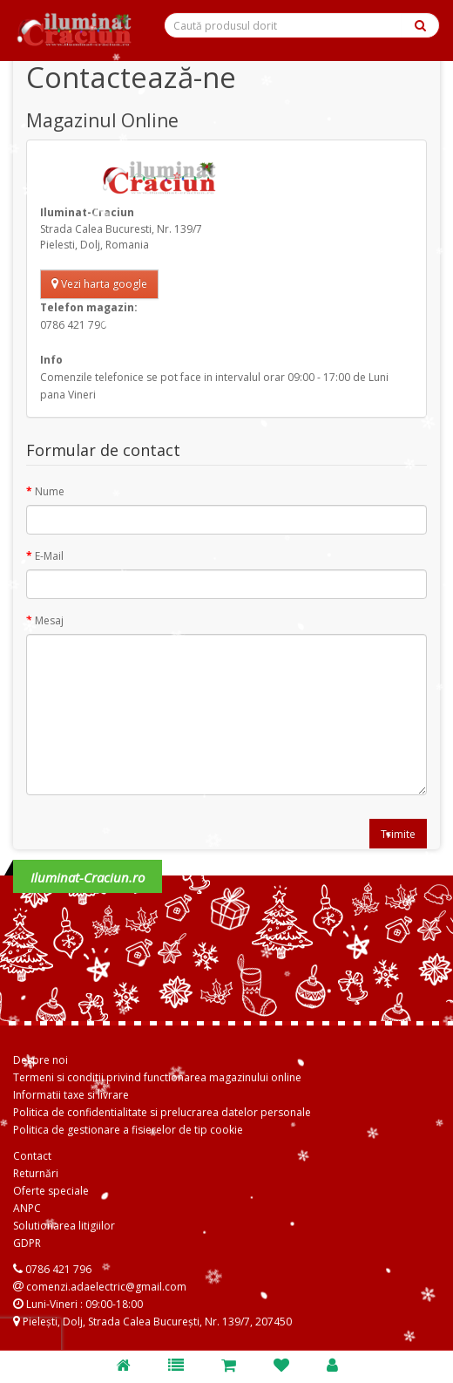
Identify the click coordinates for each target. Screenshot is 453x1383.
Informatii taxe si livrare (71, 1094)
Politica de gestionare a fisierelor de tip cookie (128, 1129)
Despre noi (40, 1060)
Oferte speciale (51, 1190)
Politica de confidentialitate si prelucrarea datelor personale (162, 1112)
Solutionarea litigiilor (64, 1225)
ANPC (27, 1208)
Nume (49, 491)
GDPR (27, 1243)
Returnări (35, 1173)
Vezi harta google (99, 283)
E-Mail (49, 555)
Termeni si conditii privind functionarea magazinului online (157, 1077)
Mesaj (49, 620)
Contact (32, 1155)
